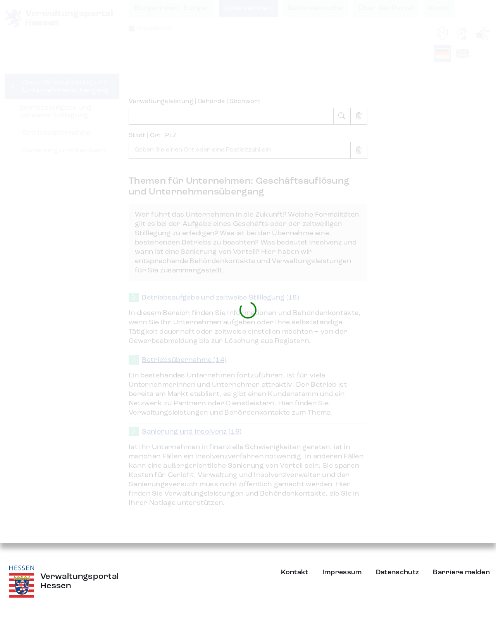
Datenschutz (397, 572)
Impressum (342, 572)
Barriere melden (461, 572)
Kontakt (294, 572)
